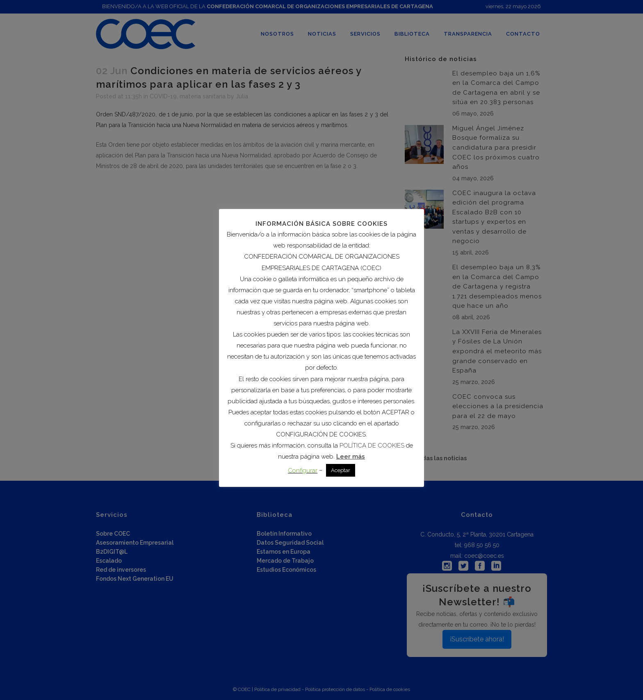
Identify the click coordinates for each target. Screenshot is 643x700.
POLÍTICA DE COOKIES (372, 445)
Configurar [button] (302, 470)
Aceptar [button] (340, 470)
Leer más (350, 456)
